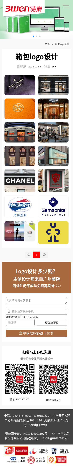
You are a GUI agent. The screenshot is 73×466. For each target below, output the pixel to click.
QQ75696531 (53, 399)
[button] (33, 36)
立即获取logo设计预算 (36, 333)
